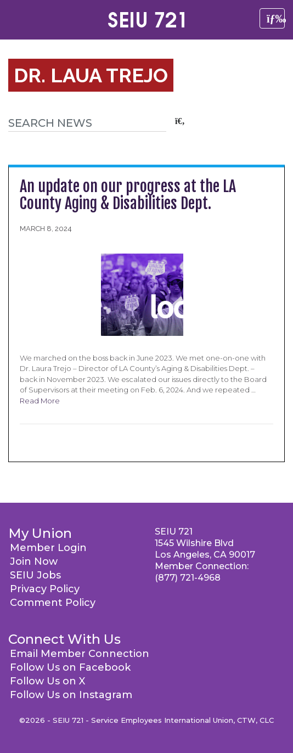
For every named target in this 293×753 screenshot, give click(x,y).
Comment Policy (52, 603)
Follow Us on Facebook (70, 667)
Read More (40, 400)
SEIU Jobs (35, 575)
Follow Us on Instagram (71, 695)
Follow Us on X (47, 681)
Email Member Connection (79, 654)
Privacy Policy (45, 589)
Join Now (34, 561)
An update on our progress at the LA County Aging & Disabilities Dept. (128, 195)
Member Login (48, 548)
